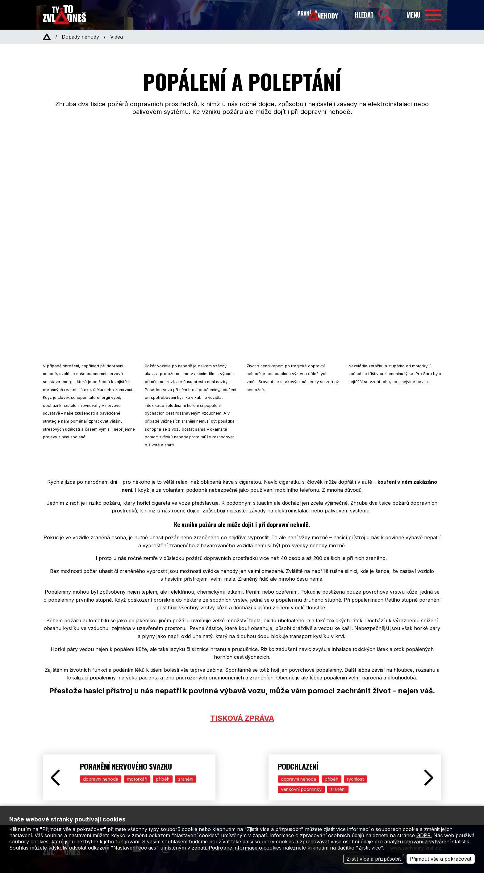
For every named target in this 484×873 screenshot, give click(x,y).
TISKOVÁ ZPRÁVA (242, 718)
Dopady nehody (80, 37)
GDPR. (424, 835)
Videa (116, 37)
